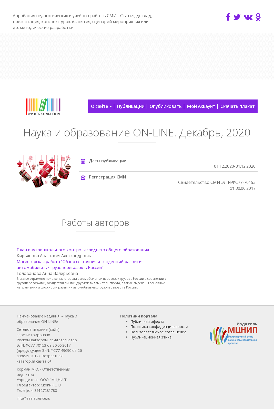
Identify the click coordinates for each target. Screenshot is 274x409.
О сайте (101, 106)
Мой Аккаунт (201, 106)
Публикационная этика (150, 337)
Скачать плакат (237, 106)
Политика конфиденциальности (159, 326)
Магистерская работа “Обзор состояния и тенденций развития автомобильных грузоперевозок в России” (80, 264)
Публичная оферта (147, 321)
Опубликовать (166, 106)
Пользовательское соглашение (158, 332)
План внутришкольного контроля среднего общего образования (83, 250)
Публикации (131, 106)
